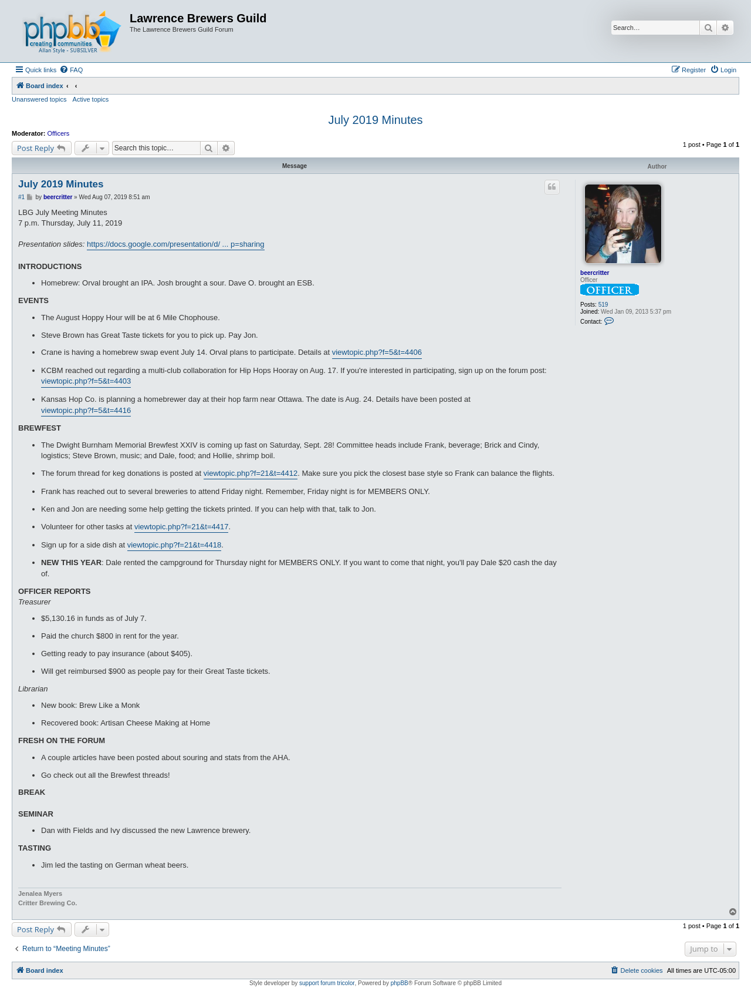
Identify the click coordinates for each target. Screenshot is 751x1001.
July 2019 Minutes (375, 119)
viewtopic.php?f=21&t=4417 (181, 526)
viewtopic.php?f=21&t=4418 (174, 544)
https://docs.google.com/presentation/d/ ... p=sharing (175, 244)
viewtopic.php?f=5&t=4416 (86, 410)
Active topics (91, 99)
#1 (21, 197)
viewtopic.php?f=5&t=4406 (377, 352)
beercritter (594, 273)
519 (603, 304)
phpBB (399, 983)
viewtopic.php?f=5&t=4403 (86, 381)
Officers (59, 133)
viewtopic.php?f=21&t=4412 (250, 473)
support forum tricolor (326, 983)
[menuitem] (71, 70)
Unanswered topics (39, 99)
